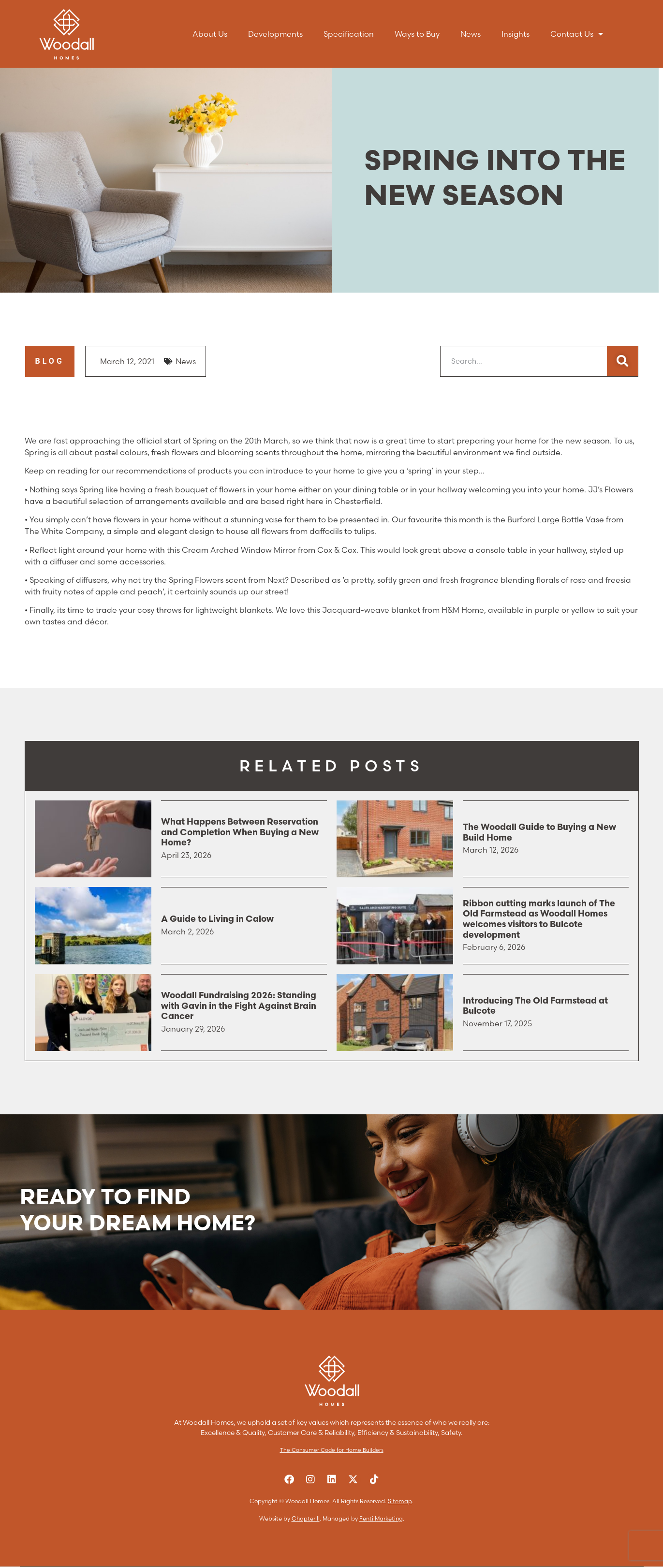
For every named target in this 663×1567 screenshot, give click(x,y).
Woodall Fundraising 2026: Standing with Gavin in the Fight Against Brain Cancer (238, 1006)
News (470, 34)
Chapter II (306, 1518)
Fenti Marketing (381, 1518)
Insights (515, 34)
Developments (275, 34)
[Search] (622, 361)
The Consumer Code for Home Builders (331, 1450)
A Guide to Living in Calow (217, 919)
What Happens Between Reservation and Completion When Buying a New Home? (240, 833)
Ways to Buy (417, 34)
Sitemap (400, 1501)
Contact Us (576, 34)
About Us (209, 34)
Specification (349, 34)
